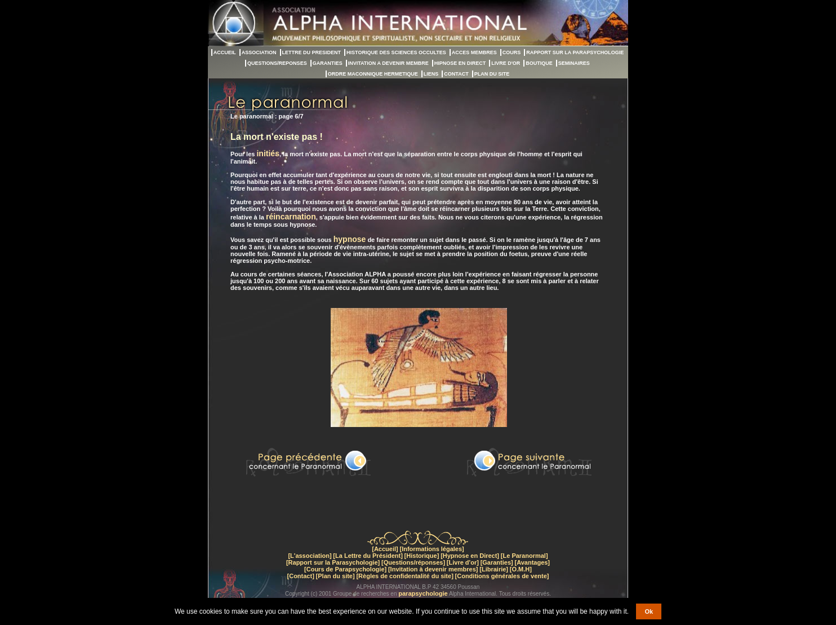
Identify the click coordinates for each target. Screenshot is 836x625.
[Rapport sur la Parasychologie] (333, 562)
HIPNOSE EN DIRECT (460, 63)
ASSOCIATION (259, 52)
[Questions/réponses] (413, 562)
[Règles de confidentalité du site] (404, 576)
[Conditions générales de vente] (502, 576)
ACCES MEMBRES (474, 52)
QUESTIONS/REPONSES (277, 63)
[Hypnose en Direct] (470, 555)
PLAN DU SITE (492, 74)
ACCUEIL (225, 52)
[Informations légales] (431, 548)
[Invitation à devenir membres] (433, 569)
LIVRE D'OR (505, 63)
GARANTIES (328, 63)
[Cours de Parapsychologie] (345, 569)
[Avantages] (532, 562)
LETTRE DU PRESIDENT (311, 52)
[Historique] (421, 555)
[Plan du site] (335, 576)
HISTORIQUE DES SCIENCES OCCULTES (396, 52)
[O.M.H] (521, 569)
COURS (512, 52)
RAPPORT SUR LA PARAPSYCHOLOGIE (575, 52)
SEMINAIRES (574, 63)
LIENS (431, 74)
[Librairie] (493, 569)
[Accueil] (385, 548)
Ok (648, 611)
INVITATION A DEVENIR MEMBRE (388, 63)
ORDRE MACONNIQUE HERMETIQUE (373, 74)
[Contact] (300, 576)
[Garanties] (497, 562)
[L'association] (309, 555)
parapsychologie (422, 593)
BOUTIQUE (539, 63)
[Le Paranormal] (524, 555)
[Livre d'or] (463, 562)
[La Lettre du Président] (367, 555)
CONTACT (456, 74)
